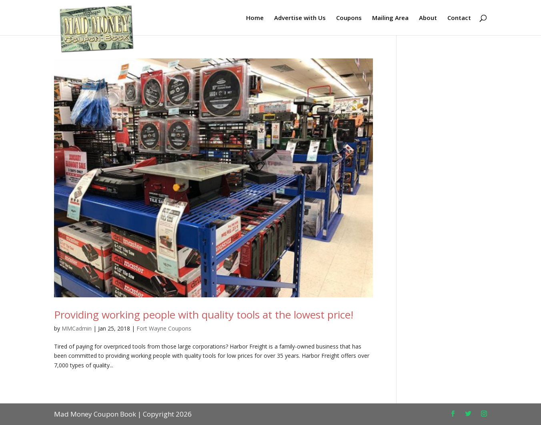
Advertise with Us (300, 18)
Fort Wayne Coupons (163, 328)
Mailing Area (390, 18)
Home (255, 18)
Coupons (349, 18)
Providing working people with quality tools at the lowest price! (203, 314)
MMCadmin (77, 328)
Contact (459, 18)
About (428, 18)
